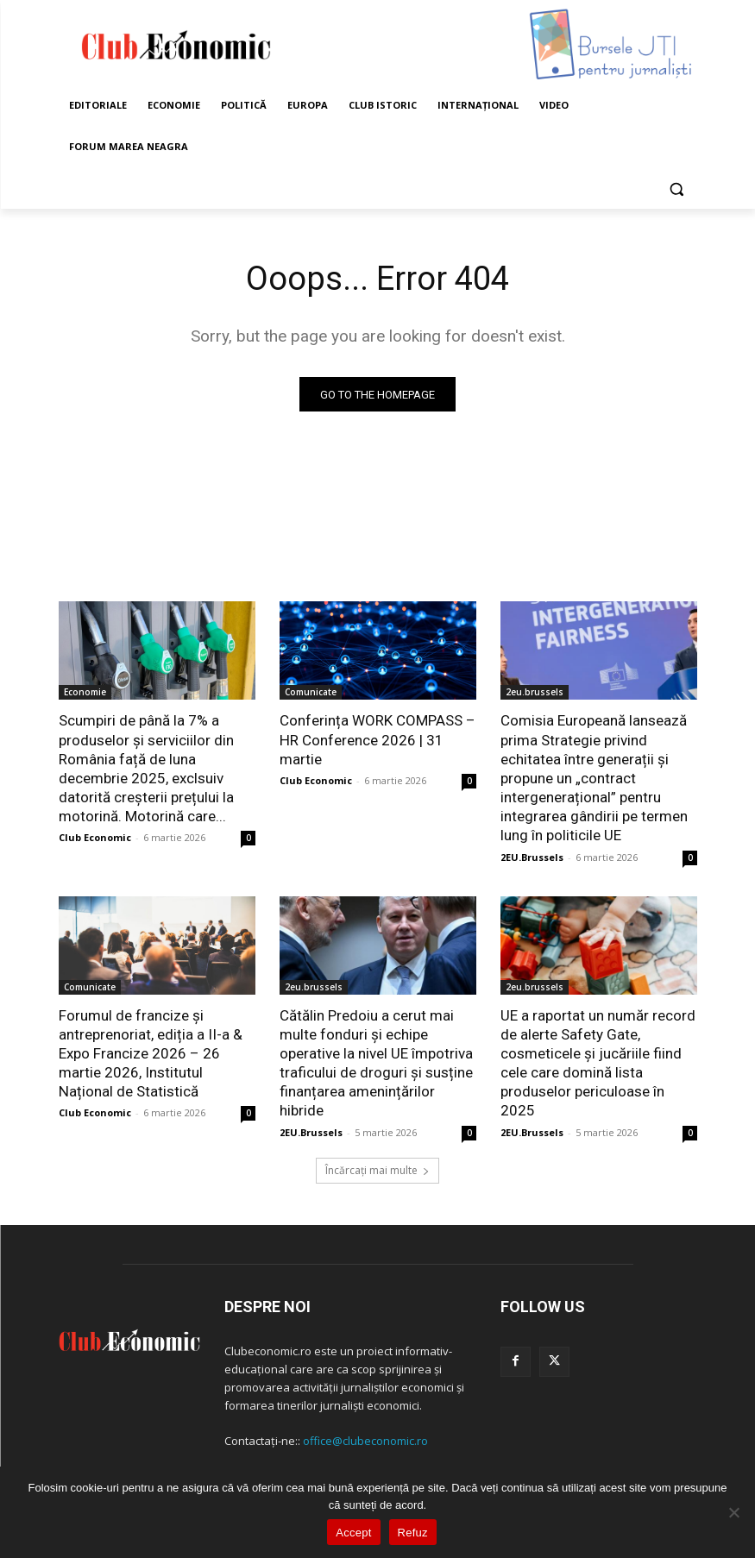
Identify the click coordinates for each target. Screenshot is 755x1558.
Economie (85, 693)
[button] (677, 188)
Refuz (413, 1532)
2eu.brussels (534, 693)
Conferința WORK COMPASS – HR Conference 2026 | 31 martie (377, 740)
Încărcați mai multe (377, 1169)
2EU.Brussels (531, 856)
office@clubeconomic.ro (365, 1440)
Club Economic (95, 837)
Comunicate (311, 693)
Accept (353, 1532)
